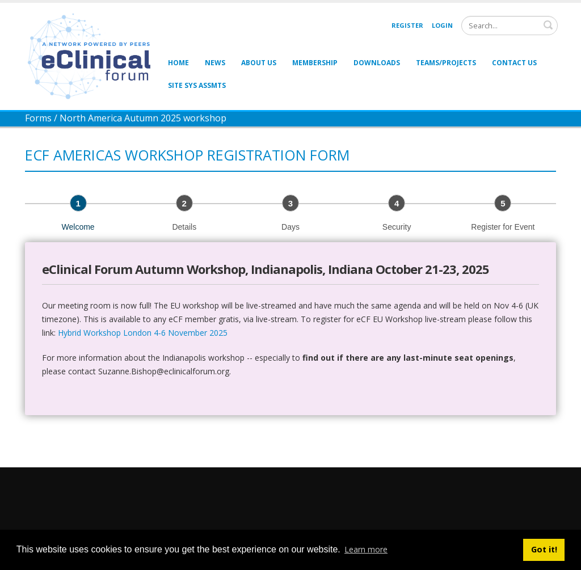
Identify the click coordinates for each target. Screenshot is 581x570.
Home (178, 62)
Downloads (376, 62)
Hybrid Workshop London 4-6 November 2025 (143, 332)
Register (407, 25)
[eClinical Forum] (92, 55)
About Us (258, 62)
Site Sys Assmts (197, 85)
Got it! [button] (544, 549)
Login (442, 25)
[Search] (509, 25)
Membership (315, 62)
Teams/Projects (446, 62)
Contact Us (514, 62)
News (215, 62)
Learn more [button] (366, 549)
